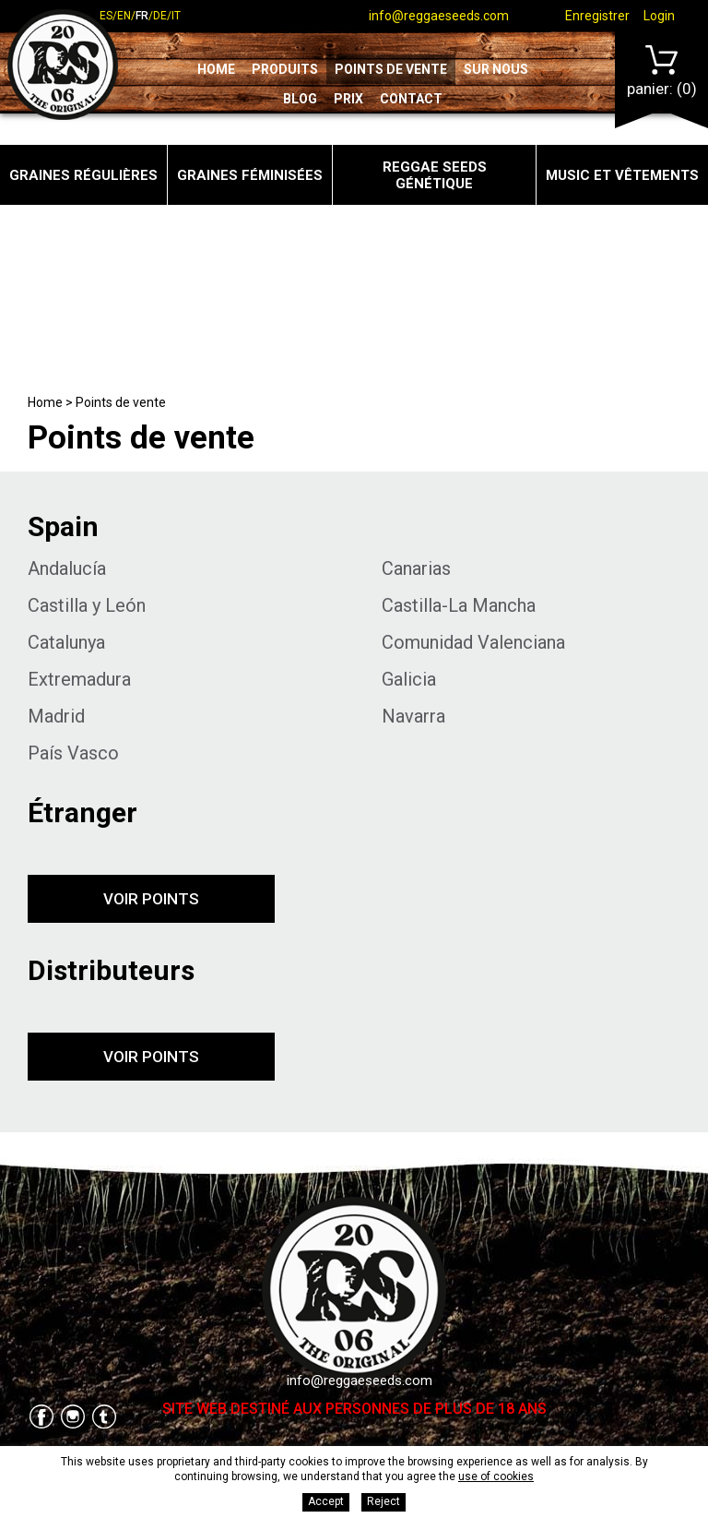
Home (216, 69)
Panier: (662, 71)
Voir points (151, 899)
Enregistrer (597, 15)
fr (142, 15)
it (176, 15)
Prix (348, 98)
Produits (285, 69)
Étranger (82, 812)
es (106, 15)
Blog (300, 98)
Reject (383, 1501)
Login (659, 15)
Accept (326, 1501)
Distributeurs (111, 970)
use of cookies (496, 1476)
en (124, 15)
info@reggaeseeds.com (439, 15)
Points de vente (391, 69)
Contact (411, 98)
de (160, 15)
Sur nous (496, 69)
